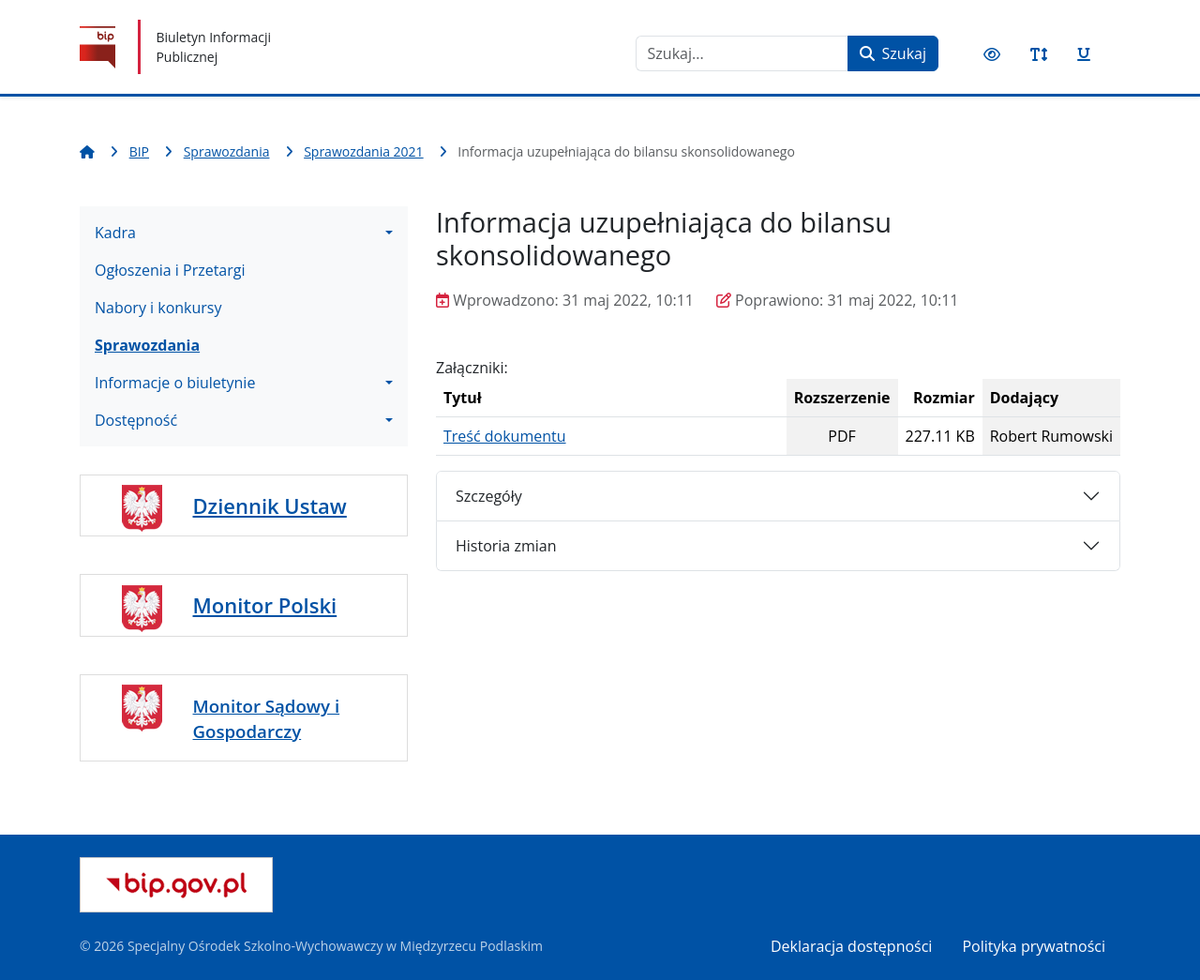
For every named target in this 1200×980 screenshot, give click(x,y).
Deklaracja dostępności (851, 946)
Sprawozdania (147, 345)
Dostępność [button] (136, 420)
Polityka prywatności (1033, 946)
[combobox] (742, 53)
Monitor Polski (265, 605)
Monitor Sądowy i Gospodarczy (266, 718)
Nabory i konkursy (158, 307)
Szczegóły (489, 496)
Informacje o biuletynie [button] (175, 382)
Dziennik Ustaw (270, 505)
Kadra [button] (115, 232)
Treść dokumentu (504, 436)
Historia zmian (506, 545)
